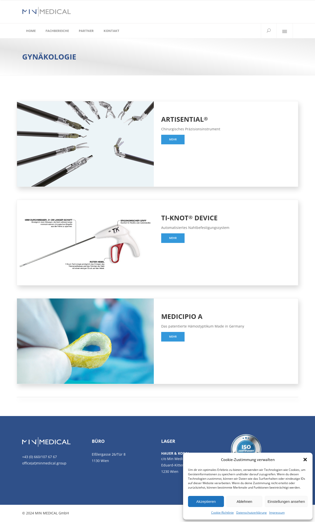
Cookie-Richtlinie (222, 512)
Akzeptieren (206, 501)
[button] (305, 459)
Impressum (277, 512)
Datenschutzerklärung (251, 512)
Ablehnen (244, 501)
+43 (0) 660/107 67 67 (39, 456)
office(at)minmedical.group (44, 463)
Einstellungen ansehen (286, 501)
